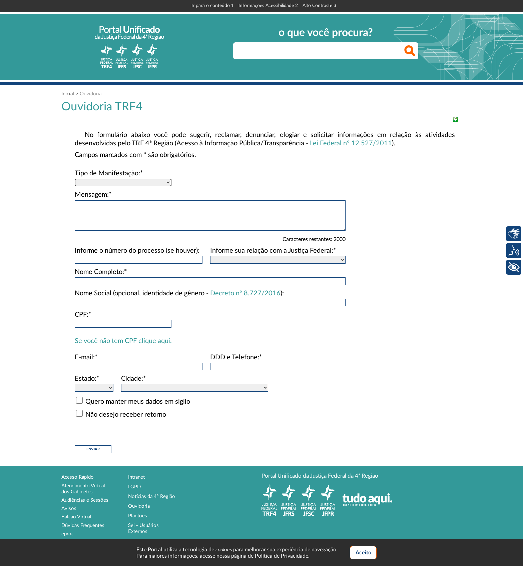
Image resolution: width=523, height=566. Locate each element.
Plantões (137, 515)
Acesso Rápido (77, 477)
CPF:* (83, 314)
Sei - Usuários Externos (143, 528)
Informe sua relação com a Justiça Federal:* (273, 250)
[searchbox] (325, 50)
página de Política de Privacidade (269, 556)
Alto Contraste (319, 5)
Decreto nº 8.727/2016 (245, 293)
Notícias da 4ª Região (151, 496)
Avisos (68, 508)
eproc (67, 533)
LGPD (134, 486)
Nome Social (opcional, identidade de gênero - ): (179, 293)
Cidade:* (133, 378)
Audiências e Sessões (84, 500)
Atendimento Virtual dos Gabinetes (83, 488)
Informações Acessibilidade (268, 5)
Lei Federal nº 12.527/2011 (351, 143)
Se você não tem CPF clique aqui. (123, 341)
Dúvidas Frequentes (82, 525)
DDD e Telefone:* (236, 357)
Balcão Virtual (76, 516)
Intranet (136, 477)
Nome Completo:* (101, 272)
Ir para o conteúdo (212, 5)
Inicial (67, 93)
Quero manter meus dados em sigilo (137, 401)
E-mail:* (86, 357)
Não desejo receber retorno (125, 414)
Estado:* (87, 378)
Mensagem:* (93, 194)
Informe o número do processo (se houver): (137, 250)
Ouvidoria (90, 93)
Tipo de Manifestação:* (109, 173)
